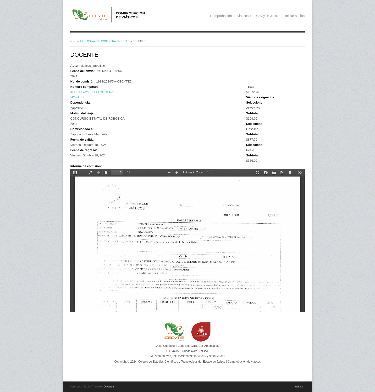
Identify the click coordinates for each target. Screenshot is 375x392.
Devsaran (109, 386)
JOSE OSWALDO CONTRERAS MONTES (104, 41)
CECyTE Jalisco (268, 16)
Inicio (73, 41)
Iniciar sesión (295, 16)
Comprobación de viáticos (230, 16)
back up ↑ (299, 386)
